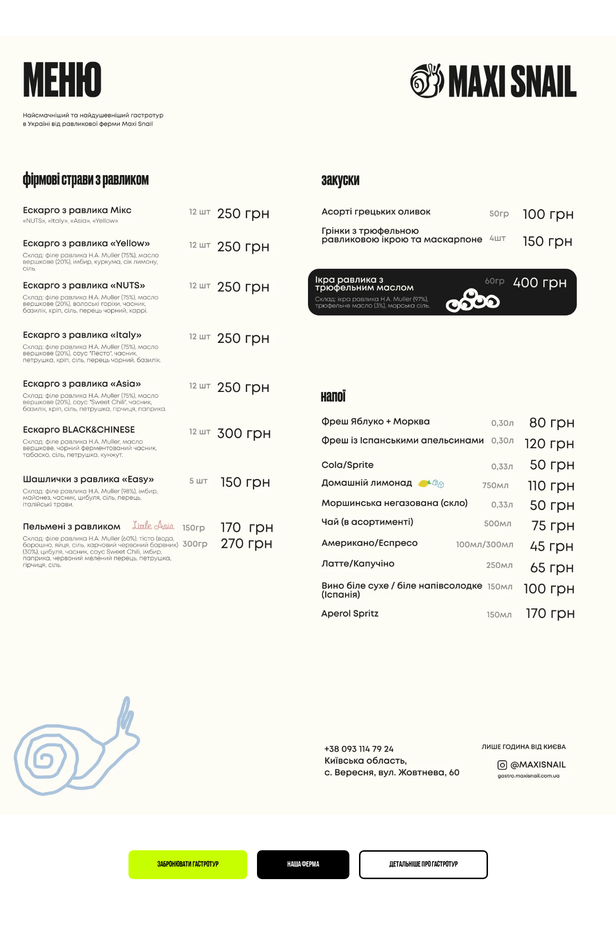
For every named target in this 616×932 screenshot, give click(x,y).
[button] (187, 864)
